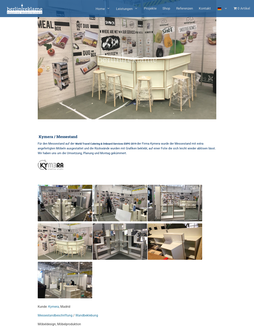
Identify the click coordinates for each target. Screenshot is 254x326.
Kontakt (205, 8)
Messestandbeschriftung (55, 315)
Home (100, 9)
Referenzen (184, 8)
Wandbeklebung (86, 315)
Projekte (150, 8)
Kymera (53, 306)
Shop (166, 8)
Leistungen (124, 9)
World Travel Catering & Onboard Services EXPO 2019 (106, 143)
